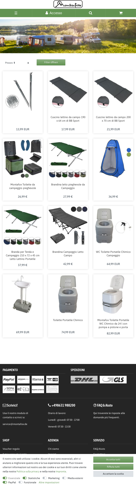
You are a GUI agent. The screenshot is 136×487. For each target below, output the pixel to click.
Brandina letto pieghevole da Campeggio (68, 186)
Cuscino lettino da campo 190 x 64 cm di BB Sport (68, 119)
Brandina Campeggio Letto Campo (68, 254)
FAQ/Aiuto (99, 448)
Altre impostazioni (49, 482)
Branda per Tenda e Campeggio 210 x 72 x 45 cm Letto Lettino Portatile (22, 256)
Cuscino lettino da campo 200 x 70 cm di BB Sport (113, 119)
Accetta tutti (113, 459)
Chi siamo (53, 448)
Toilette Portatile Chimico (68, 320)
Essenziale (14, 478)
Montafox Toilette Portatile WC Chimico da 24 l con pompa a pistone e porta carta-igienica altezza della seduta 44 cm (113, 324)
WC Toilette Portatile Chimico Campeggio (113, 254)
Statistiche (34, 478)
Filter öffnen (51, 62)
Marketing (54, 478)
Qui (95, 413)
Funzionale (30, 482)
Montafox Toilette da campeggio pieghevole (22, 186)
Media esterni (75, 478)
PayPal (12, 482)
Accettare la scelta (113, 473)
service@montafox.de (15, 424)
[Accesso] (53, 13)
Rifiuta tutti (113, 466)
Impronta (61, 471)
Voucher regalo (11, 448)
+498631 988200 (63, 405)
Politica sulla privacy (27, 471)
